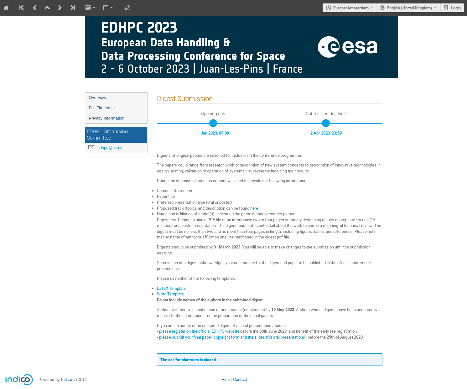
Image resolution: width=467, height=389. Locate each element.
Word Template (170, 294)
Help (225, 379)
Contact (240, 379)
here (254, 208)
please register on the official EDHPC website (199, 331)
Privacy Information (107, 118)
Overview (97, 97)
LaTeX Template (171, 288)
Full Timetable (102, 107)
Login (456, 8)
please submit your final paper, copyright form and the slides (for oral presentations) (233, 337)
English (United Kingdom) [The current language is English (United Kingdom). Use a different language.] (409, 8)
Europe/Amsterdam (351, 8)
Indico (66, 379)
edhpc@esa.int (111, 147)
